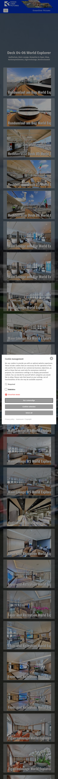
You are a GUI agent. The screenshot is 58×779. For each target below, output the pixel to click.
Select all (29, 413)
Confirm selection (29, 407)
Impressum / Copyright (24, 419)
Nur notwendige (29, 400)
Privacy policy (9, 419)
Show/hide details (14, 394)
